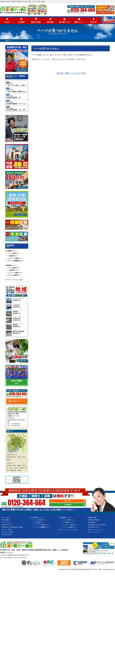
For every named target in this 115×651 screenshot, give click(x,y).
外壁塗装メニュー (37, 517)
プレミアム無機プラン (14, 275)
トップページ (8, 517)
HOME (7, 22)
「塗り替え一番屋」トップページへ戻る (71, 73)
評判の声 (93, 22)
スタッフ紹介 (8, 529)
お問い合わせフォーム (16, 401)
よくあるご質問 (8, 532)
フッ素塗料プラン (12, 270)
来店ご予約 (67, 501)
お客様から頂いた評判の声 (98, 525)
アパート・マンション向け (14, 280)
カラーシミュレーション (97, 529)
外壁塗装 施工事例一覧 (13, 312)
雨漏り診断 (93, 517)
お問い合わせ (8, 534)
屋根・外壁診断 (94, 520)
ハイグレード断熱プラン (14, 258)
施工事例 (50, 22)
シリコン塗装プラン (13, 253)
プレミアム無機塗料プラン (15, 261)
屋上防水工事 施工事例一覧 (13, 319)
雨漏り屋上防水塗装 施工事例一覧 (15, 332)
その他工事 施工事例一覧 (13, 306)
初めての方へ (8, 525)
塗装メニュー (79, 22)
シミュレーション (95, 532)
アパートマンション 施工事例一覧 (15, 299)
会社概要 (6, 520)
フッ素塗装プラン (12, 256)
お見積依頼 (67, 504)
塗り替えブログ (64, 22)
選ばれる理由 (36, 22)
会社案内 (21, 22)
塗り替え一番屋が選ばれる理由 (13, 527)
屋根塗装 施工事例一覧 (13, 326)
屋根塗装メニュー (66, 517)
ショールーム (8, 522)
